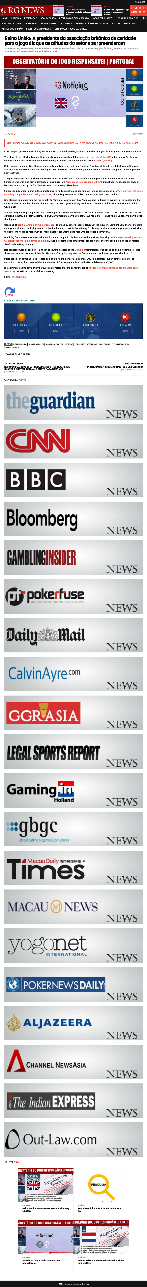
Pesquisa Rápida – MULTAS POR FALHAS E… (99, 1210)
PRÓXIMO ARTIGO (134, 363)
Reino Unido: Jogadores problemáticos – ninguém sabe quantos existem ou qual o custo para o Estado (37, 368)
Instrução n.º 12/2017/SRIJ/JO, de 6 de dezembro (115, 366)
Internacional (20, 344)
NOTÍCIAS (69, 7)
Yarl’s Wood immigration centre (82, 182)
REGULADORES (48, 18)
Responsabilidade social (98, 344)
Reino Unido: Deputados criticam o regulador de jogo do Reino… (78, 12)
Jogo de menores (36, 344)
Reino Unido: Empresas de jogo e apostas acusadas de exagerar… (116, 12)
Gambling (80, 249)
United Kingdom (12, 347)
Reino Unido (80, 344)
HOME (5, 18)
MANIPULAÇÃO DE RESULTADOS (92, 24)
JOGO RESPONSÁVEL (102, 18)
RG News (12, 134)
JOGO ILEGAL (30, 24)
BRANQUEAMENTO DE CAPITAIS (57, 24)
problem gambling (102, 160)
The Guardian (19, 276)
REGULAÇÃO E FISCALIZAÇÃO (74, 18)
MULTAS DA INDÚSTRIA (123, 24)
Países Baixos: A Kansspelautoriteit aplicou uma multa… (101, 1262)
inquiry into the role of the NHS (94, 157)
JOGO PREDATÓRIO (11, 24)
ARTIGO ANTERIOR (13, 363)
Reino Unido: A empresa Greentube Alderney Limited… (45, 1210)
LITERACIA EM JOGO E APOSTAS (71, 29)
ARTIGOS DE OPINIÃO (12, 29)
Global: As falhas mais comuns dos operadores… (41, 1262)
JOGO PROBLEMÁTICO (127, 18)
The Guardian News (120, 344)
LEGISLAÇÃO (30, 18)
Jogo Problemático (54, 344)
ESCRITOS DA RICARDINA (39, 29)
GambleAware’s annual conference (35, 224)
